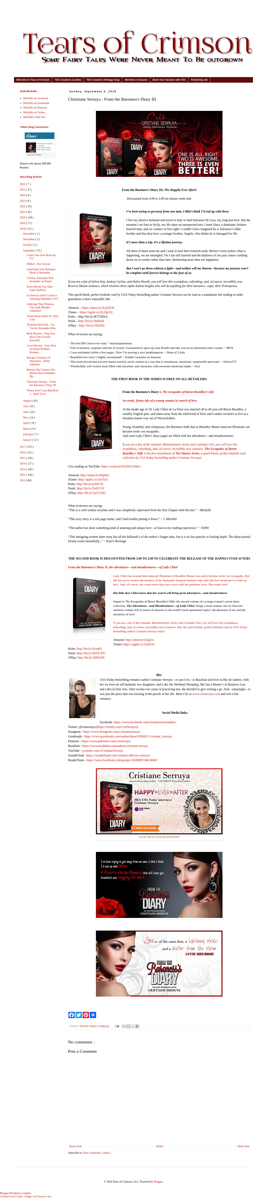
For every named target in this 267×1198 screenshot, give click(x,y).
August (27, 400)
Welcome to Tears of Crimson (33, 79)
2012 (23, 474)
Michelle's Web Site (34, 117)
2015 (23, 458)
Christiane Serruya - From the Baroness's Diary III (41, 383)
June (26, 412)
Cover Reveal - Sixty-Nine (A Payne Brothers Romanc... (41, 349)
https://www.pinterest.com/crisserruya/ (106, 741)
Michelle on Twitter (34, 112)
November (29, 239)
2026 (23, 184)
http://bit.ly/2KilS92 (92, 325)
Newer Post (75, 1146)
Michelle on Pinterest (35, 107)
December (29, 233)
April (26, 423)
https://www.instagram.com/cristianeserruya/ (111, 731)
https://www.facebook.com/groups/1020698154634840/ (122, 760)
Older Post (244, 1146)
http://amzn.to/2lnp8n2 (94, 475)
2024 (23, 195)
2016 (23, 452)
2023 (23, 200)
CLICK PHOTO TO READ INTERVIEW (159, 837)
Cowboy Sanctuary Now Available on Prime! (40, 280)
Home (159, 1146)
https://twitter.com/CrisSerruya (117, 727)
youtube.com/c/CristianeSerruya (102, 750)
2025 (23, 189)
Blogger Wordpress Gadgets (15, 1193)
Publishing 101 (199, 79)
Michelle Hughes (89, 1026)
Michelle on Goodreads (36, 103)
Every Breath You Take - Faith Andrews (40, 288)
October (28, 244)
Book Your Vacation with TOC (169, 79)
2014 (23, 463)
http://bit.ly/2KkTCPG (91, 653)
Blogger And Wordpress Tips (38, 1196)
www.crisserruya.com (206, 694)
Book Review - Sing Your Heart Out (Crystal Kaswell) (41, 337)
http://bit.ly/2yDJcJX (90, 484)
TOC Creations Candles (68, 79)
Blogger (158, 1181)
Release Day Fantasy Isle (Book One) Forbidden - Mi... (42, 373)
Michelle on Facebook (35, 98)
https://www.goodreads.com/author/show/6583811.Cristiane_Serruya (128, 736)
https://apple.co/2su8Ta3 (138, 644)
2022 (23, 206)
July (25, 406)
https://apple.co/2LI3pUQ (96, 312)
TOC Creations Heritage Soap (103, 79)
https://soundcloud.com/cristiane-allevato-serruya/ (118, 755)
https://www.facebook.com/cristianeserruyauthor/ (145, 722)
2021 (23, 212)
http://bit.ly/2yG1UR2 (92, 493)
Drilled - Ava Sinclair (38, 263)
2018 (23, 228)
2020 (23, 217)
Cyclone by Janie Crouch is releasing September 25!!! (42, 297)
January (27, 439)
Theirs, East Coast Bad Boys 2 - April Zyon (43, 392)
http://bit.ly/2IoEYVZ (90, 488)
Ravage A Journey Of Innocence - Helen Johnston (38, 361)
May (26, 417)
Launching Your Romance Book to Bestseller (41, 271)
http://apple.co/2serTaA (93, 479)
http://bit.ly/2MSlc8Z (91, 657)
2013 (23, 469)
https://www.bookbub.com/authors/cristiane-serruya (115, 746)
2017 (23, 446)
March (27, 428)
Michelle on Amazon (136, 79)
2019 (23, 223)
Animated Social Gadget (11, 1196)
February (28, 434)
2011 (23, 480)
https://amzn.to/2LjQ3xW (98, 307)
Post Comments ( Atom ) (97, 1152)
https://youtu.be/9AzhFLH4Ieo (121, 466)
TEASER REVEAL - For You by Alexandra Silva (41, 326)
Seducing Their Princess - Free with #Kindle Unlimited (41, 307)
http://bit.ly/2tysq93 (89, 648)
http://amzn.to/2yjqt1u (140, 639)
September (29, 250)
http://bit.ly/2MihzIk (91, 321)
